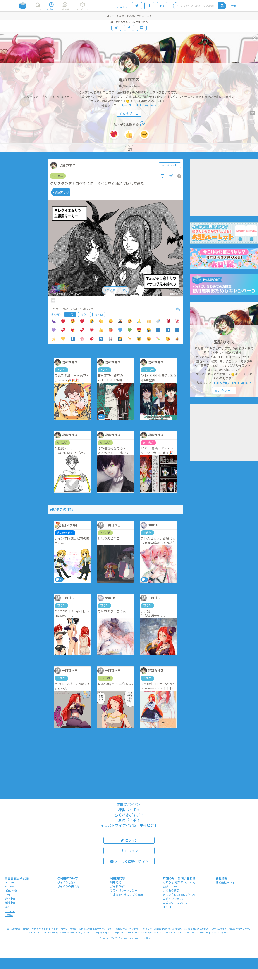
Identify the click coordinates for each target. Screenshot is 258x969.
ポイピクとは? (66, 882)
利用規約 (115, 882)
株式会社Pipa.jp (226, 882)
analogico (137, 938)
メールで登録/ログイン (129, 861)
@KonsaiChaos (130, 85)
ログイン (129, 840)
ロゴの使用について (175, 903)
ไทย (7, 907)
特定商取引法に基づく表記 (126, 894)
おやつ (84, 314)
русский (10, 911)
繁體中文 (10, 903)
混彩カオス (129, 79)
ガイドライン (118, 886)
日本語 (9, 915)
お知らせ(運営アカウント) (179, 882)
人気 (70, 314)
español (9, 886)
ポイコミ (168, 907)
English (9, 882)
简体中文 (10, 899)
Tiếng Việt (11, 890)
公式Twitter (170, 886)
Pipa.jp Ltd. (152, 938)
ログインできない (174, 899)
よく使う (56, 314)
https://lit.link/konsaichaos (138, 105)
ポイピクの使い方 (68, 886)
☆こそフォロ (129, 113)
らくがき (58, 176)
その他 (99, 314)
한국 (7, 894)
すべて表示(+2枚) (115, 290)
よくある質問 (171, 890)
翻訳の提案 (21, 878)
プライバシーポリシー (123, 890)
